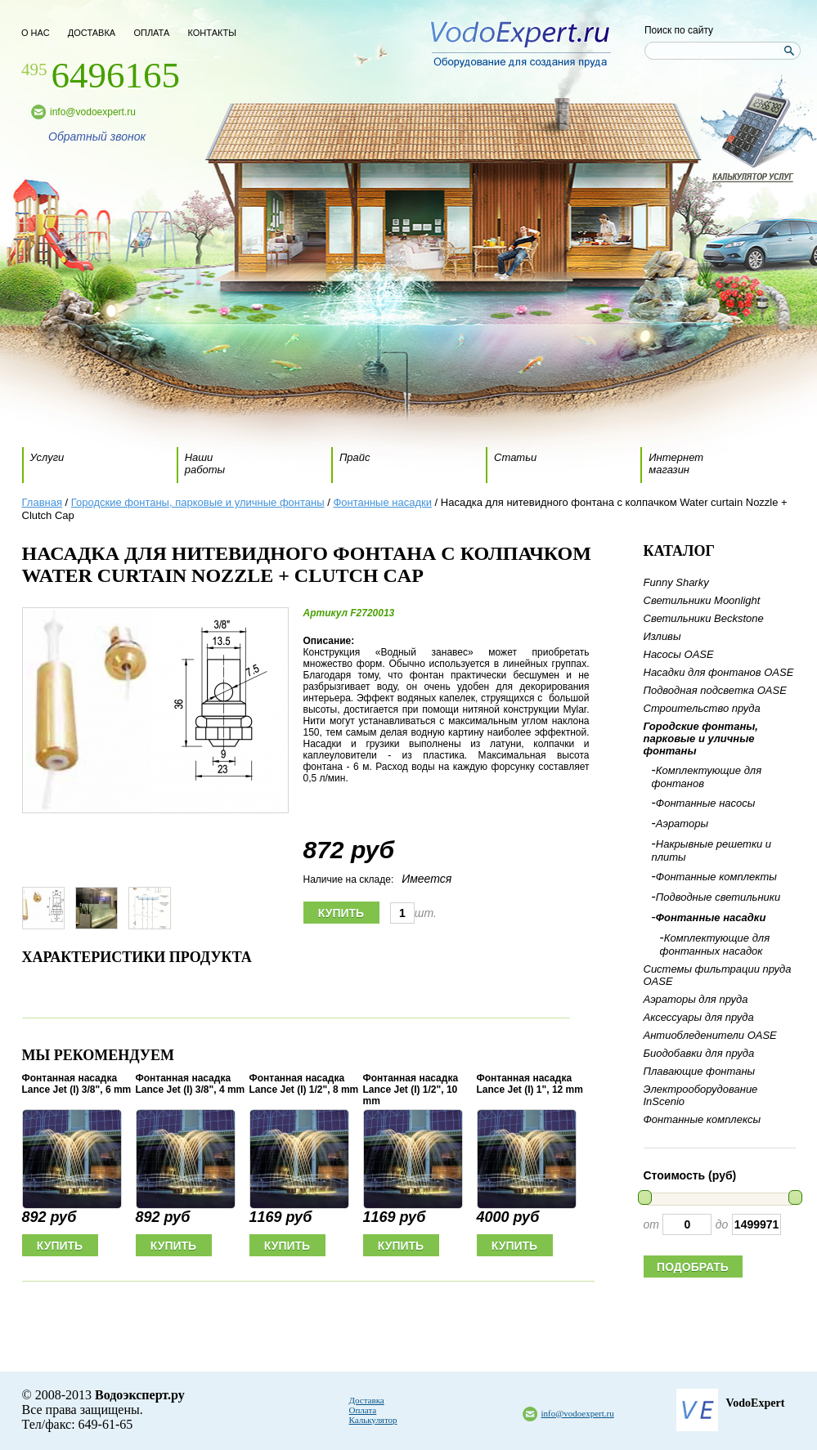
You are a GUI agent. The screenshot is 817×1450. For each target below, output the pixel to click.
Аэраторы (682, 823)
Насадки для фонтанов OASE (719, 672)
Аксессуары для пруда (699, 1017)
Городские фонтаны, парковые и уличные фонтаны (198, 502)
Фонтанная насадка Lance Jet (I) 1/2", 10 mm (411, 1089)
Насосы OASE (679, 654)
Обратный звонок (97, 136)
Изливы (662, 636)
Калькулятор (373, 1420)
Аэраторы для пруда (696, 999)
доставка (91, 33)
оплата (151, 33)
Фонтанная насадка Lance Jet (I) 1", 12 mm (530, 1083)
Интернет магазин (676, 463)
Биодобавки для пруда (699, 1053)
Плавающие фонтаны (700, 1071)
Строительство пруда (702, 708)
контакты (212, 33)
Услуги (47, 457)
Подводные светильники (718, 897)
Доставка (366, 1400)
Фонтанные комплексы (702, 1119)
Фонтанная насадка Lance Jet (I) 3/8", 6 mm (77, 1083)
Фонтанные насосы (706, 803)
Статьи (515, 457)
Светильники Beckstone (704, 618)
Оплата (363, 1410)
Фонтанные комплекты (716, 876)
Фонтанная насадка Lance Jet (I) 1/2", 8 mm (304, 1083)
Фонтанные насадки (382, 502)
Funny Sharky (676, 582)
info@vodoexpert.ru (93, 112)
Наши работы (205, 463)
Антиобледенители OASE (710, 1035)
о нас (35, 33)
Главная (42, 502)
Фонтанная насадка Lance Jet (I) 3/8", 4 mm (190, 1083)
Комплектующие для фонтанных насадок (715, 944)
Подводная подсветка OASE (715, 690)
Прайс (354, 457)
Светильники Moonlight (702, 600)
